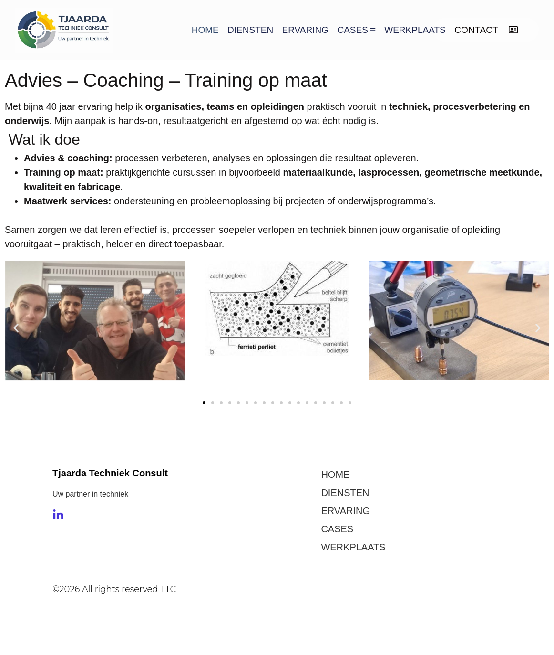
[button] (16, 328)
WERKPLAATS (414, 29)
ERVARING (305, 29)
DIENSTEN (250, 29)
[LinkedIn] (58, 515)
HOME (205, 29)
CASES (352, 29)
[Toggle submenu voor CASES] (372, 29)
